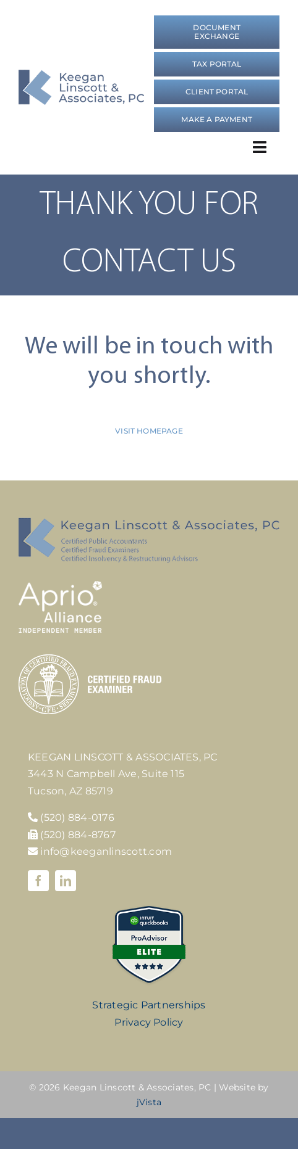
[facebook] (38, 880)
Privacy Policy (148, 1022)
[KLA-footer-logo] (149, 522)
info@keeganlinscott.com (100, 851)
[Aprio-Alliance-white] (60, 585)
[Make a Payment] (216, 119)
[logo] (81, 74)
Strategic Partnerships (148, 1005)
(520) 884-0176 (77, 817)
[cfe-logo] (90, 659)
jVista (149, 1102)
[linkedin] (65, 880)
